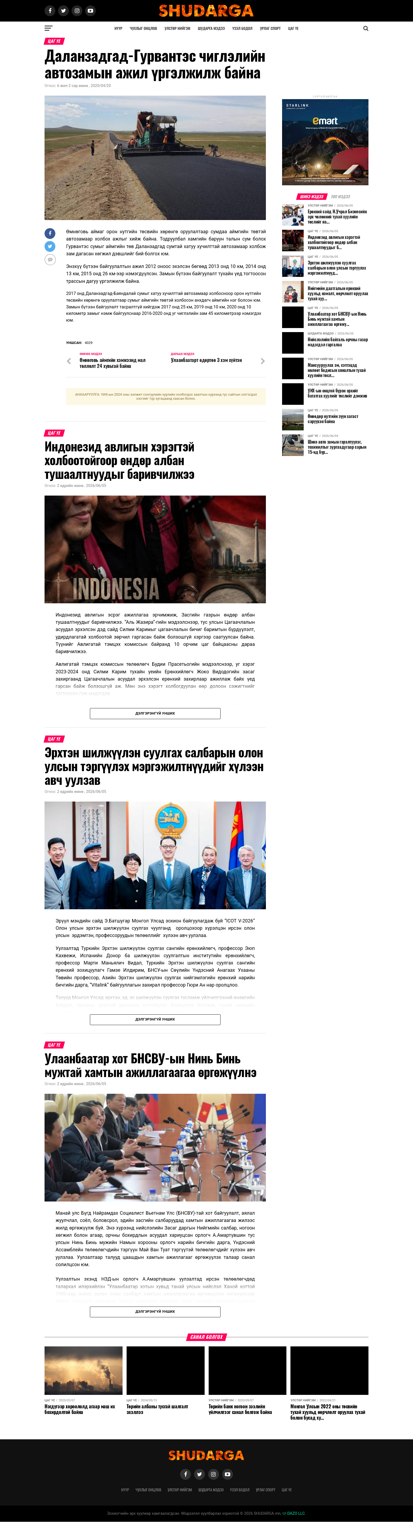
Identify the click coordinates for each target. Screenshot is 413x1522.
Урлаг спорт (270, 28)
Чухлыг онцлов (143, 28)
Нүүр (118, 28)
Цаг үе (293, 28)
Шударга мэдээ (211, 28)
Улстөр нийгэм (177, 28)
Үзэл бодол (242, 28)
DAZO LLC (293, 1513)
